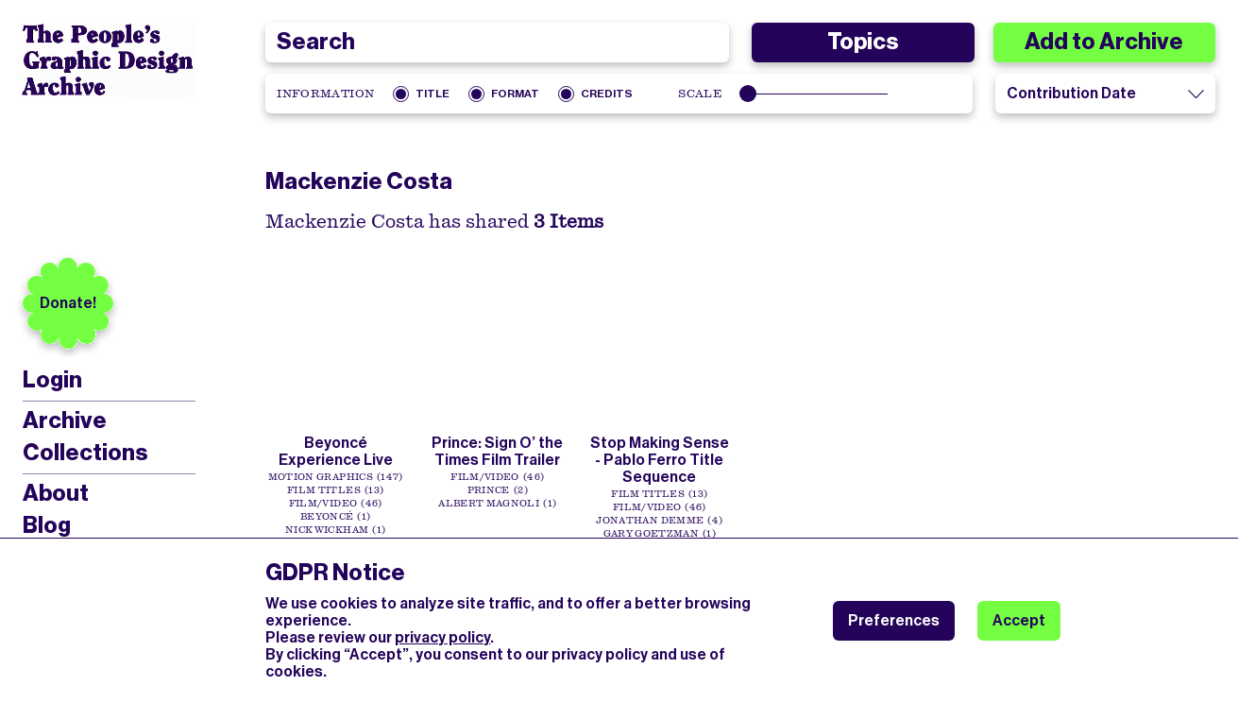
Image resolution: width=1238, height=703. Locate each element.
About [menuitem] (56, 493)
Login (52, 380)
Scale (700, 93)
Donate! (68, 303)
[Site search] (497, 42)
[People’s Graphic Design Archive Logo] (106, 60)
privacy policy (442, 637)
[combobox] (497, 42)
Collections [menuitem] (85, 452)
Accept (1018, 620)
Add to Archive (1104, 41)
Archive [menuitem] (65, 420)
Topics (862, 41)
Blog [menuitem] (47, 525)
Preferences (894, 620)
